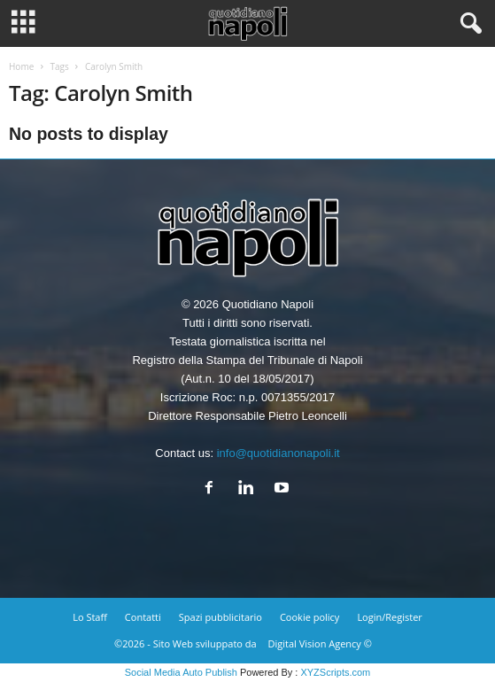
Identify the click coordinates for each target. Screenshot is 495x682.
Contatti (143, 617)
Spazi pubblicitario (220, 617)
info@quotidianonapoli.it (278, 453)
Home (21, 66)
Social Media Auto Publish (181, 672)
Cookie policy (309, 617)
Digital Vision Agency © (320, 643)
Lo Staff (90, 617)
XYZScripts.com (335, 672)
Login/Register (389, 617)
